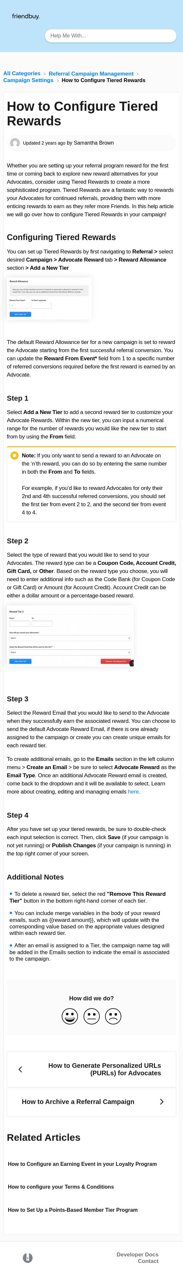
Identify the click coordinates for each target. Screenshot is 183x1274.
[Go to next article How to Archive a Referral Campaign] (91, 1101)
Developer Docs (138, 1255)
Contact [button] (148, 1261)
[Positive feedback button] (70, 1017)
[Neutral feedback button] (92, 1017)
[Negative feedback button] (113, 1017)
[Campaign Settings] (29, 80)
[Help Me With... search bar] (110, 35)
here (133, 792)
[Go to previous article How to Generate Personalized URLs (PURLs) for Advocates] (91, 1069)
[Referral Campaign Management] (92, 73)
